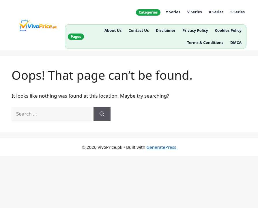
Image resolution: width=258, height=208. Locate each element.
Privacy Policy (195, 30)
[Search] (102, 114)
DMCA (236, 42)
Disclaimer (165, 30)
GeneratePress (161, 147)
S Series (238, 11)
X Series (216, 11)
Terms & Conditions (205, 42)
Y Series (173, 11)
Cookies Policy (228, 30)
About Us (112, 30)
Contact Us (138, 30)
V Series (194, 11)
